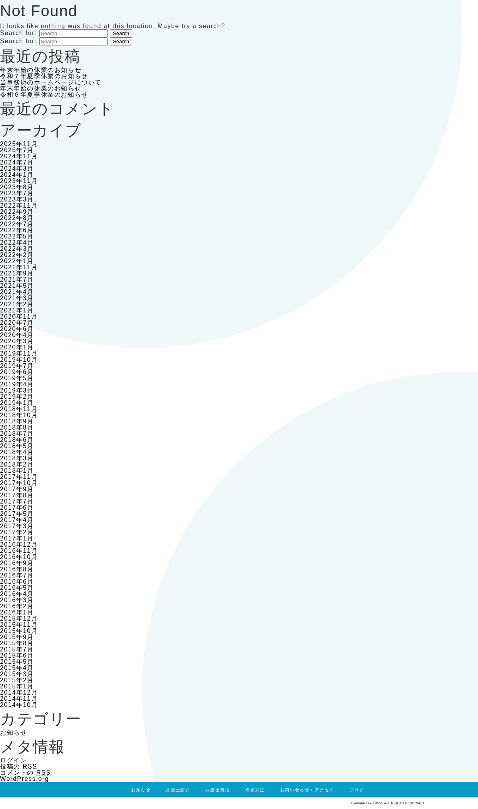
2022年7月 (17, 224)
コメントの (25, 772)
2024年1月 (17, 174)
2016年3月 (17, 600)
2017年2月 (17, 532)
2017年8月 (17, 495)
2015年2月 (17, 680)
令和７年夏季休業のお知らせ (44, 76)
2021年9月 (17, 273)
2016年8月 (17, 569)
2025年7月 (17, 150)
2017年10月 (19, 483)
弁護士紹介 (178, 789)
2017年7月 (17, 501)
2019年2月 (17, 396)
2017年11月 (19, 476)
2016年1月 (17, 612)
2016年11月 (19, 550)
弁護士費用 (217, 789)
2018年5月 (17, 446)
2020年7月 (17, 322)
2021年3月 (17, 298)
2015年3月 (17, 674)
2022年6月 (17, 230)
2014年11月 (19, 698)
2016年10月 (19, 557)
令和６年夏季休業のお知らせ (44, 94)
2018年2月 (17, 464)
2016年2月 (17, 606)
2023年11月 (19, 181)
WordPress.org (24, 778)
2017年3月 (17, 526)
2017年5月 (17, 513)
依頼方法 (254, 789)
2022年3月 (17, 248)
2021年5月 (17, 285)
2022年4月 (17, 242)
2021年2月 (17, 304)
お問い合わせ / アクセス (307, 789)
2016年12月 (19, 544)
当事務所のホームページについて (51, 82)
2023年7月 (17, 193)
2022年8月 (17, 218)
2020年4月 (17, 335)
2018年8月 (17, 427)
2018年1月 (17, 470)
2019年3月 (17, 390)
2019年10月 (19, 359)
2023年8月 (17, 187)
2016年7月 (17, 575)
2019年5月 (17, 378)
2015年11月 (19, 624)
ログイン (13, 760)
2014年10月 (19, 705)
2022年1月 (17, 261)
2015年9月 (17, 637)
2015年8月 (17, 643)
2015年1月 (17, 686)
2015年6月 (17, 655)
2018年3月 (17, 458)
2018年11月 (19, 409)
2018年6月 (17, 439)
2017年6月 (17, 507)
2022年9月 (17, 211)
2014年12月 (19, 692)
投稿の (18, 766)
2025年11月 (19, 144)
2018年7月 (17, 433)
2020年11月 (19, 316)
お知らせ (13, 732)
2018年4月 (17, 452)
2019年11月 (19, 353)
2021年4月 (17, 292)
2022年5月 (17, 236)
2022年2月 (17, 255)
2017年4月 (17, 520)
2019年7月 (17, 366)
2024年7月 (17, 162)
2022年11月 (19, 205)
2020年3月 (17, 341)
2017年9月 (17, 489)
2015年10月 (19, 631)
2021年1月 (17, 310)
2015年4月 (17, 668)
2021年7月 (17, 279)
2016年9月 (17, 563)
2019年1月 (17, 402)
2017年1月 (17, 538)
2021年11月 (19, 267)
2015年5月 (17, 661)
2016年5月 (17, 587)
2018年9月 (17, 421)
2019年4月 (17, 384)
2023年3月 (17, 199)
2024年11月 (19, 156)
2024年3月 (17, 168)
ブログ (357, 789)
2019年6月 (17, 372)
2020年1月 (17, 347)
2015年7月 (17, 649)
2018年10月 (19, 415)
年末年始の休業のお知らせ (40, 70)
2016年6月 (17, 581)
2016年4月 (17, 594)
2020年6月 (17, 329)
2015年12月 (19, 618)
